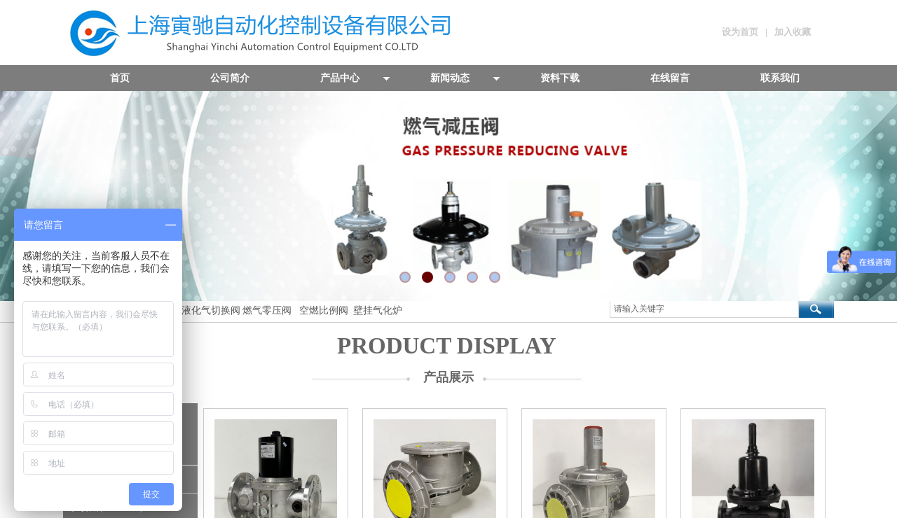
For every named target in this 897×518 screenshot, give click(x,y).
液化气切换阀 (211, 310)
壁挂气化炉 (376, 310)
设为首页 (740, 32)
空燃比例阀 (323, 310)
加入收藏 (792, 32)
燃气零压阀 (267, 310)
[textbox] (704, 309)
